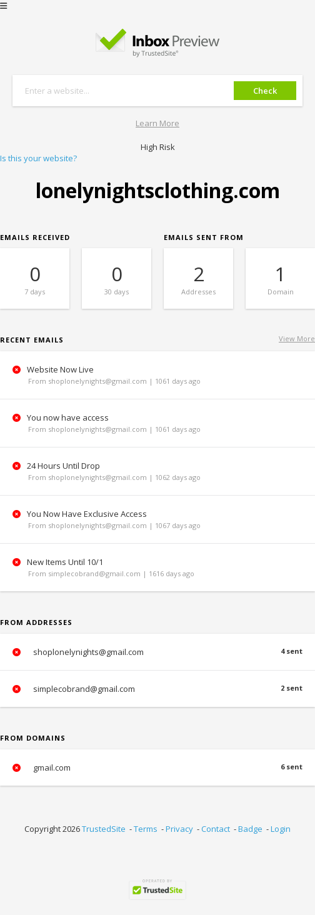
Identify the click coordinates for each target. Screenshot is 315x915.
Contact (215, 828)
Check (265, 90)
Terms (146, 828)
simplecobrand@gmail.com (157, 688)
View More (297, 338)
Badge (250, 828)
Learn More (157, 123)
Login (281, 828)
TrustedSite (104, 828)
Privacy (179, 828)
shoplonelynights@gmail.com (157, 652)
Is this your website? (38, 158)
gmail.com (157, 767)
